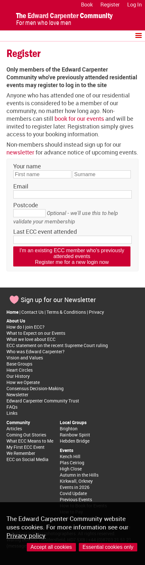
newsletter (20, 152)
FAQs (11, 407)
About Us (15, 321)
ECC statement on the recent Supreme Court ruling (57, 345)
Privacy (96, 312)
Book (87, 4)
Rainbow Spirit (75, 435)
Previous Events (76, 499)
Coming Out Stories (26, 435)
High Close (71, 469)
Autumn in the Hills (79, 475)
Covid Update (73, 493)
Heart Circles (19, 370)
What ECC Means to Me (29, 441)
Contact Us (32, 312)
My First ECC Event (25, 447)
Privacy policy (26, 535)
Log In (134, 4)
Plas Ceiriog (72, 462)
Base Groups (19, 364)
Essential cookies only (108, 547)
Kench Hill (70, 456)
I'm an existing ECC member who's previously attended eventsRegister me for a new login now (71, 256)
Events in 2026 (74, 487)
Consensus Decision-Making (35, 388)
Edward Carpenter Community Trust (42, 401)
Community (18, 422)
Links (11, 413)
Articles (14, 428)
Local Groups (73, 422)
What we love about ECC (31, 339)
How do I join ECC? (25, 327)
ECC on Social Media (27, 459)
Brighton (69, 428)
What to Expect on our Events (35, 333)
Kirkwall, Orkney (76, 481)
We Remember (20, 453)
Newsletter (17, 394)
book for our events (79, 118)
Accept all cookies (51, 547)
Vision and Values (24, 358)
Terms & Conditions (66, 312)
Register (109, 4)
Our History (18, 376)
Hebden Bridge (74, 441)
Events (66, 450)
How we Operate (23, 382)
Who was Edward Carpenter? (35, 351)
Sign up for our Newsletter (58, 299)
